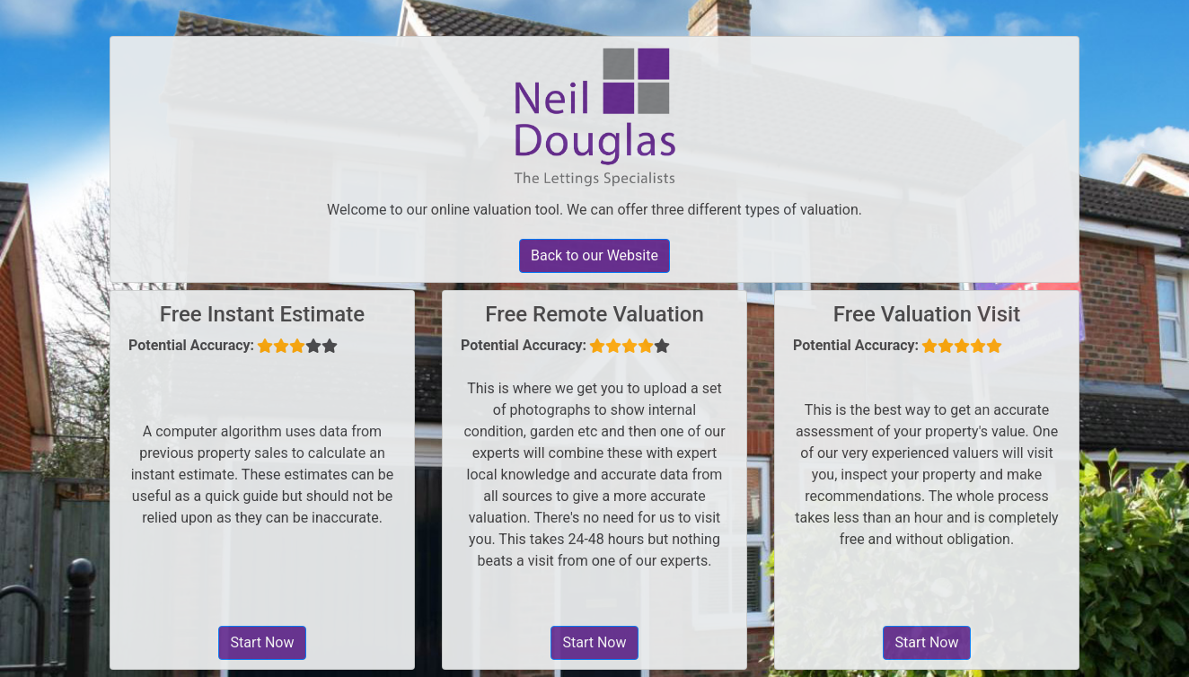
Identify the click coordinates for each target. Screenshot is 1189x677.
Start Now (262, 642)
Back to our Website (594, 255)
